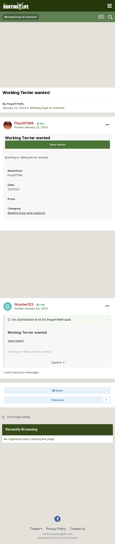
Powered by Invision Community (57, 537)
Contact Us (77, 529)
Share (57, 390)
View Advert (58, 144)
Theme (36, 529)
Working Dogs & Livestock (47, 107)
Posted (31, 127)
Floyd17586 (15, 103)
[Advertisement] (57, 53)
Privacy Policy (56, 529)
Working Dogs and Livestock (26, 213)
